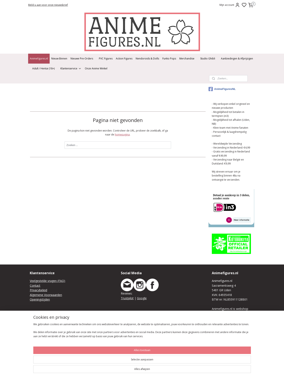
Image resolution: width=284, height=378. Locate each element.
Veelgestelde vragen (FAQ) (47, 281)
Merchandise (186, 58)
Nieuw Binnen (59, 58)
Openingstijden (40, 299)
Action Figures (124, 58)
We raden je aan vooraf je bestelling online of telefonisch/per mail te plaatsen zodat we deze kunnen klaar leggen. (233, 346)
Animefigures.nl (39, 58)
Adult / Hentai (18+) (43, 68)
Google (142, 298)
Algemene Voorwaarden (46, 295)
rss (194, 370)
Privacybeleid (38, 290)
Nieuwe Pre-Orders (82, 58)
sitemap (185, 370)
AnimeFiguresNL (222, 89)
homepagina (122, 134)
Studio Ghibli (207, 58)
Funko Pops (169, 58)
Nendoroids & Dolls (147, 58)
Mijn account (229, 4)
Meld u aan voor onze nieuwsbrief (48, 5)
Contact (35, 285)
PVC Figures (106, 58)
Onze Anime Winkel (96, 68)
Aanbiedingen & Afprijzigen (237, 58)
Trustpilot (127, 298)
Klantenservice (70, 68)
